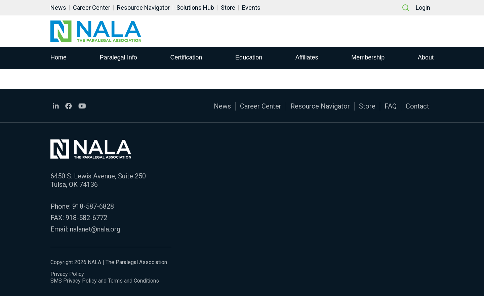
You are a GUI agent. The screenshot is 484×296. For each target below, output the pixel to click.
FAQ (391, 106)
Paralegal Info (118, 57)
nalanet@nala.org (95, 229)
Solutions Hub (195, 7)
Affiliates (306, 57)
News (58, 7)
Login (423, 7)
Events (251, 7)
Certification (186, 57)
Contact (417, 106)
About (426, 57)
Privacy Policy (67, 274)
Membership (368, 57)
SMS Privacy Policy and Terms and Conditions (104, 281)
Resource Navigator (143, 7)
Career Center (91, 7)
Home (58, 57)
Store (228, 7)
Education (248, 57)
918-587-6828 (93, 206)
